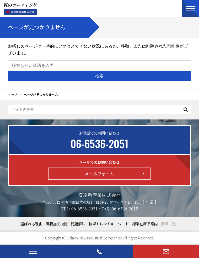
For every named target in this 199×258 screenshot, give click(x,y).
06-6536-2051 (84, 209)
